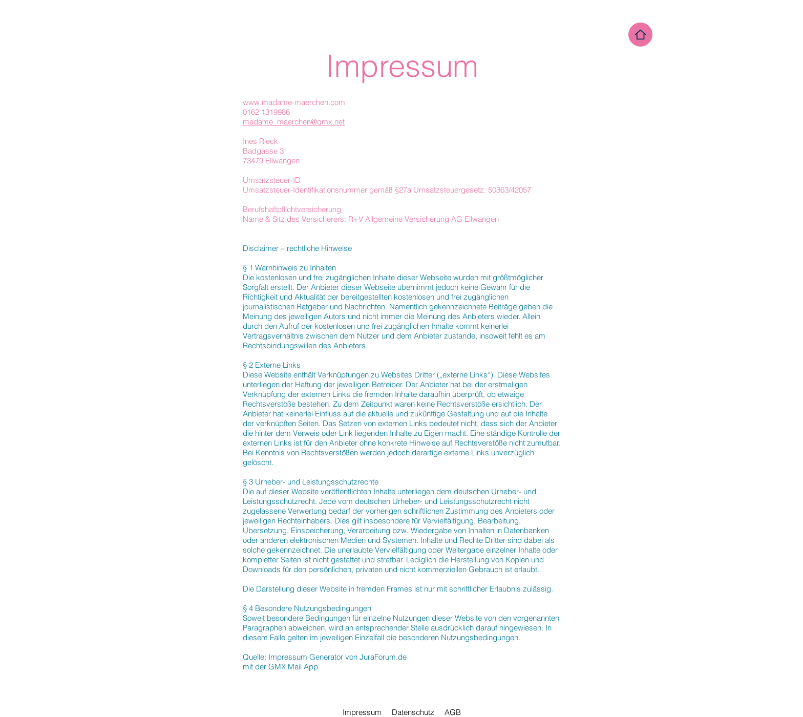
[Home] (640, 35)
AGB (453, 712)
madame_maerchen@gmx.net (294, 121)
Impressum (362, 712)
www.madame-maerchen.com (294, 102)
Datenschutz (413, 712)
